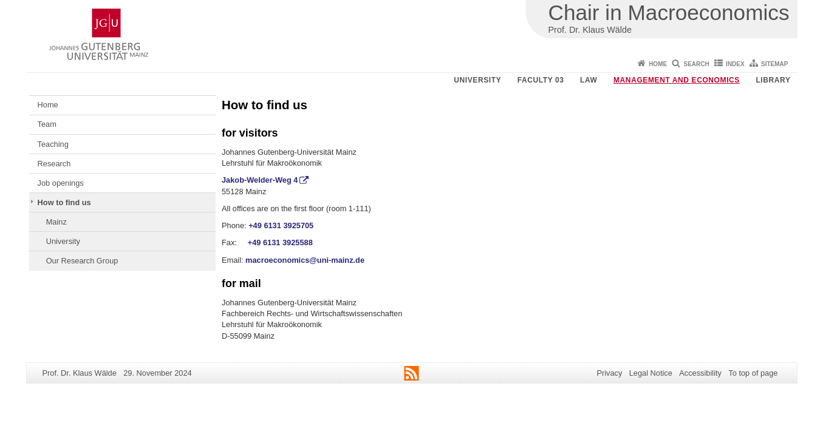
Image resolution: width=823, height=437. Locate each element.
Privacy (609, 373)
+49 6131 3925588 (280, 242)
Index (735, 64)
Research (54, 163)
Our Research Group (82, 260)
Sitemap (774, 64)
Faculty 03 (540, 80)
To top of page (752, 373)
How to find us (64, 202)
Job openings (61, 183)
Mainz (56, 221)
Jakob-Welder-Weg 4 (260, 180)
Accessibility (700, 373)
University (477, 80)
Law (588, 80)
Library (773, 80)
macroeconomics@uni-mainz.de (304, 260)
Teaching (53, 144)
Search (696, 64)
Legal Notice (650, 373)
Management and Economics (676, 80)
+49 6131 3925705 (280, 225)
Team (47, 124)
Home (658, 64)
